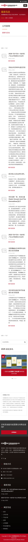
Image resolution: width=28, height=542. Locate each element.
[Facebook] (1, 458)
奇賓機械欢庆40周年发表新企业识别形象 (17, 249)
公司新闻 (11, 18)
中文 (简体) (24, 1)
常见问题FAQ (6, 526)
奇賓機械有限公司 (16, 536)
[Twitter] (3, 458)
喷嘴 (19, 410)
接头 (17, 410)
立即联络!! (14, 432)
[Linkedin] (5, 458)
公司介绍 (5, 514)
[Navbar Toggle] (25, 5)
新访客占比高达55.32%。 (17, 174)
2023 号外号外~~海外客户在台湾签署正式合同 (17, 236)
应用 (4, 520)
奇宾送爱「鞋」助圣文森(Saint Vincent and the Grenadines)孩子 (17, 199)
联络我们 (5, 528)
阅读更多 (12, 61)
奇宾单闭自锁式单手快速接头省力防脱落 (17, 291)
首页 (6, 18)
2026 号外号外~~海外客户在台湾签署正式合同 (17, 55)
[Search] (12, 342)
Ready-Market (20, 539)
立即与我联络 (5, 412)
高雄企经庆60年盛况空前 (17, 67)
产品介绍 (5, 517)
